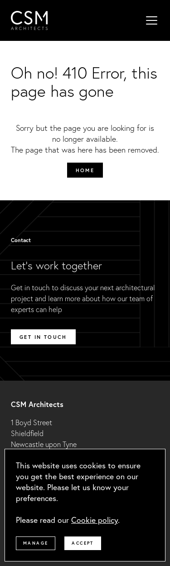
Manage (35, 543)
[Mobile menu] (151, 20)
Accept (82, 543)
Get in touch (43, 336)
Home (85, 170)
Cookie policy (94, 520)
